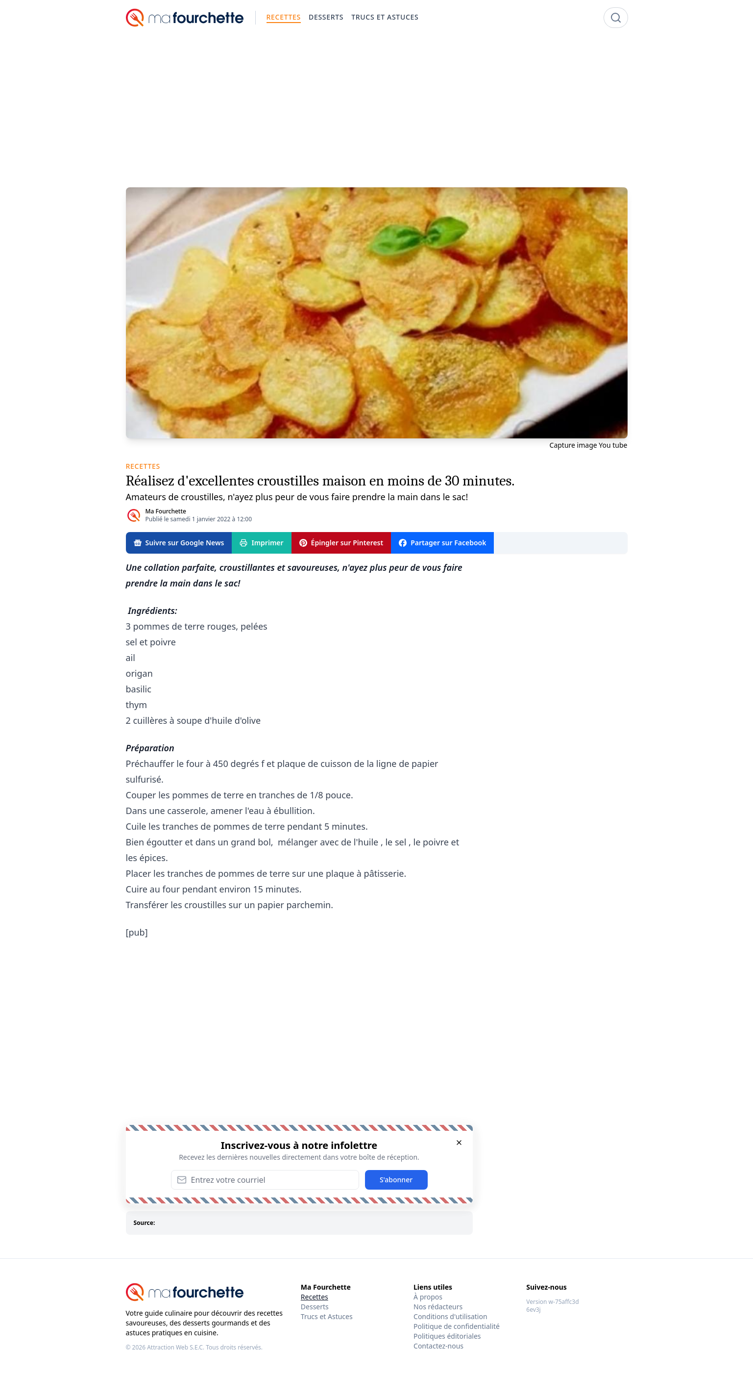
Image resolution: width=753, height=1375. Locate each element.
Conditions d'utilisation (450, 1316)
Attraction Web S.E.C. (175, 1347)
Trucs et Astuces (327, 1316)
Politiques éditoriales (447, 1336)
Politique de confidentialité (456, 1326)
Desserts (315, 1306)
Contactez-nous (438, 1345)
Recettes (314, 1296)
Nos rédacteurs (437, 1306)
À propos (427, 1296)
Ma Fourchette (166, 511)
